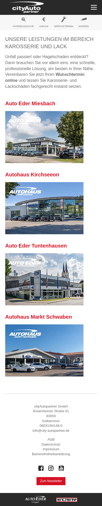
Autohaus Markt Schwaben (38, 317)
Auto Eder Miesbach (30, 103)
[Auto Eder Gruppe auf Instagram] (51, 468)
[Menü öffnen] (93, 7)
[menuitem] (23, 23)
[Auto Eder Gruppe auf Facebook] (41, 468)
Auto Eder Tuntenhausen (36, 246)
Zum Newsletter (51, 481)
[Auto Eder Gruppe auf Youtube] (61, 468)
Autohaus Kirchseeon (32, 174)
